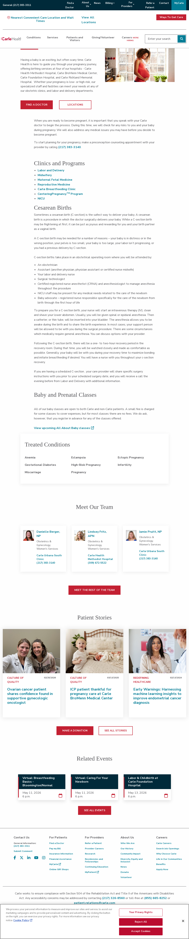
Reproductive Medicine (54, 185)
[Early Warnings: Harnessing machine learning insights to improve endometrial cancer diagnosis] (157, 651)
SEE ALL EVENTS (94, 810)
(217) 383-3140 (69, 147)
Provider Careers (94, 848)
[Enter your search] (165, 38)
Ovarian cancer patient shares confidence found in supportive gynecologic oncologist (30, 696)
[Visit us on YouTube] (36, 860)
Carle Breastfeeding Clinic (56, 189)
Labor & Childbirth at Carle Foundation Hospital (143, 781)
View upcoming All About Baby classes (62, 428)
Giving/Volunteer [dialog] (103, 37)
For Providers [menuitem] (126, 4)
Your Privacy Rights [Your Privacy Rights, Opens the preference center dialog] (140, 913)
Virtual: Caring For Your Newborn (91, 780)
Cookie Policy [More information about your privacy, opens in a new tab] (21, 921)
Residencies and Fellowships (94, 860)
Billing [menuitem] (109, 3)
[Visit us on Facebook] (15, 860)
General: (17, 5)
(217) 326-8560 (113, 898)
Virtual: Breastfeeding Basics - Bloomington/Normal (39, 781)
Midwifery (45, 175)
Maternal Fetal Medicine (55, 180)
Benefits (161, 864)
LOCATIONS (75, 104)
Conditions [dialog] (34, 37)
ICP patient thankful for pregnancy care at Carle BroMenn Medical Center (91, 694)
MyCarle (55, 864)
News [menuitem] (97, 3)
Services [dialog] (52, 37)
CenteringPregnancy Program (60, 194)
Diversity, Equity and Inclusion (132, 860)
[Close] (183, 922)
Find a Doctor (56, 843)
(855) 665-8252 (155, 898)
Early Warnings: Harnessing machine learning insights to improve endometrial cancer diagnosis (157, 696)
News (124, 866)
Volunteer (126, 877)
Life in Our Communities (169, 859)
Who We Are (128, 843)
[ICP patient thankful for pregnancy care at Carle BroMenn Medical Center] (94, 651)
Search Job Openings (167, 848)
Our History (127, 848)
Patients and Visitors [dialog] (74, 39)
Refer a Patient (93, 843)
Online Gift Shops (59, 869)
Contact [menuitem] (164, 3)
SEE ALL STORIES (115, 730)
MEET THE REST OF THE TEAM (94, 590)
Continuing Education (96, 866)
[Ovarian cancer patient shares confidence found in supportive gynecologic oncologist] (31, 651)
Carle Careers (163, 843)
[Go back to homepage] (11, 39)
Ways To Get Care (171, 17)
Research (90, 853)
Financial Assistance (60, 859)
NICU (41, 199)
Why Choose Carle (166, 853)
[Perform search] (182, 39)
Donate (125, 872)
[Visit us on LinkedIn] (28, 860)
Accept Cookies (140, 932)
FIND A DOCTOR (36, 104)
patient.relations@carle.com (94, 903)
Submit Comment (23, 851)
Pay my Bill (55, 848)
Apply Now (162, 869)
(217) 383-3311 (29, 844)
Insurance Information (61, 853)
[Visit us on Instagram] (43, 860)
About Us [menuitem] (85, 4)
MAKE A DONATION (74, 730)
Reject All (141, 922)
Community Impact (130, 853)
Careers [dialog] (130, 39)
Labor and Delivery (51, 170)
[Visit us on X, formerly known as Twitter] (21, 860)
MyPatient (92, 872)
